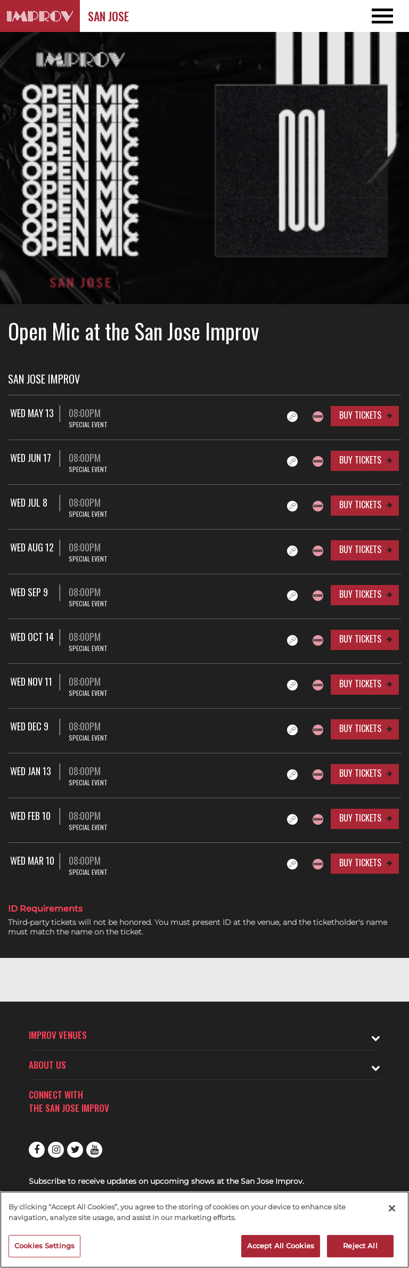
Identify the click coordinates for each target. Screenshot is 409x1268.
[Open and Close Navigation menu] (368, 16)
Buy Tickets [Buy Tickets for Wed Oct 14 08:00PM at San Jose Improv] (360, 638)
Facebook (37, 1150)
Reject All (360, 1245)
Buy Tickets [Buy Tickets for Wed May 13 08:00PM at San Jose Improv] (360, 415)
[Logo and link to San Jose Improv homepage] (40, 16)
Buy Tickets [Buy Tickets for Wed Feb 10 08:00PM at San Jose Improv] (360, 817)
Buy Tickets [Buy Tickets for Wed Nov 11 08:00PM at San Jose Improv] (360, 683)
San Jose (108, 16)
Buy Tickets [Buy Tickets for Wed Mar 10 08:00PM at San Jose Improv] (360, 862)
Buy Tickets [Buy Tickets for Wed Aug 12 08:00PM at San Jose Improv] (360, 549)
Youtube (94, 1150)
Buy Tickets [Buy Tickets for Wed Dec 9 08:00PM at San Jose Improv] (360, 728)
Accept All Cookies (280, 1245)
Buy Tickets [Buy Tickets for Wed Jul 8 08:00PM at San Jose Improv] (360, 504)
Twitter (75, 1150)
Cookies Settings (44, 1245)
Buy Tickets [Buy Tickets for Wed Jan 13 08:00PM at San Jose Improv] (360, 773)
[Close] (392, 1208)
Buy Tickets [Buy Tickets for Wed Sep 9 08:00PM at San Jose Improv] (360, 594)
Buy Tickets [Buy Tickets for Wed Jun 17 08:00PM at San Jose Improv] (360, 459)
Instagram (56, 1150)
